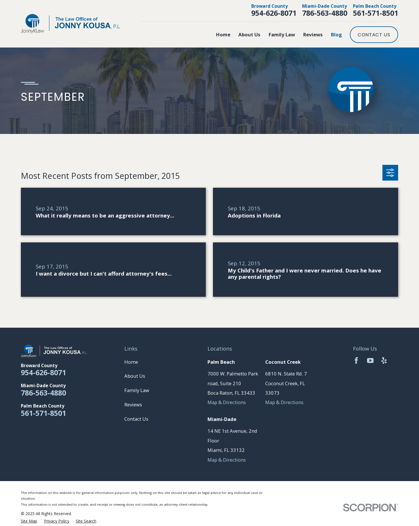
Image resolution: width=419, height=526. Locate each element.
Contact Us (374, 34)
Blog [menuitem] (336, 34)
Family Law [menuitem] (282, 34)
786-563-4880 (324, 13)
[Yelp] (384, 360)
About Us (134, 376)
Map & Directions (226, 402)
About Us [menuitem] (249, 34)
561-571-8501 (375, 13)
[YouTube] (370, 360)
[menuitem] (29, 521)
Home (131, 362)
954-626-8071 (273, 13)
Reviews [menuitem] (313, 34)
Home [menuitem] (223, 34)
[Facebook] (356, 360)
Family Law (136, 390)
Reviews (133, 404)
